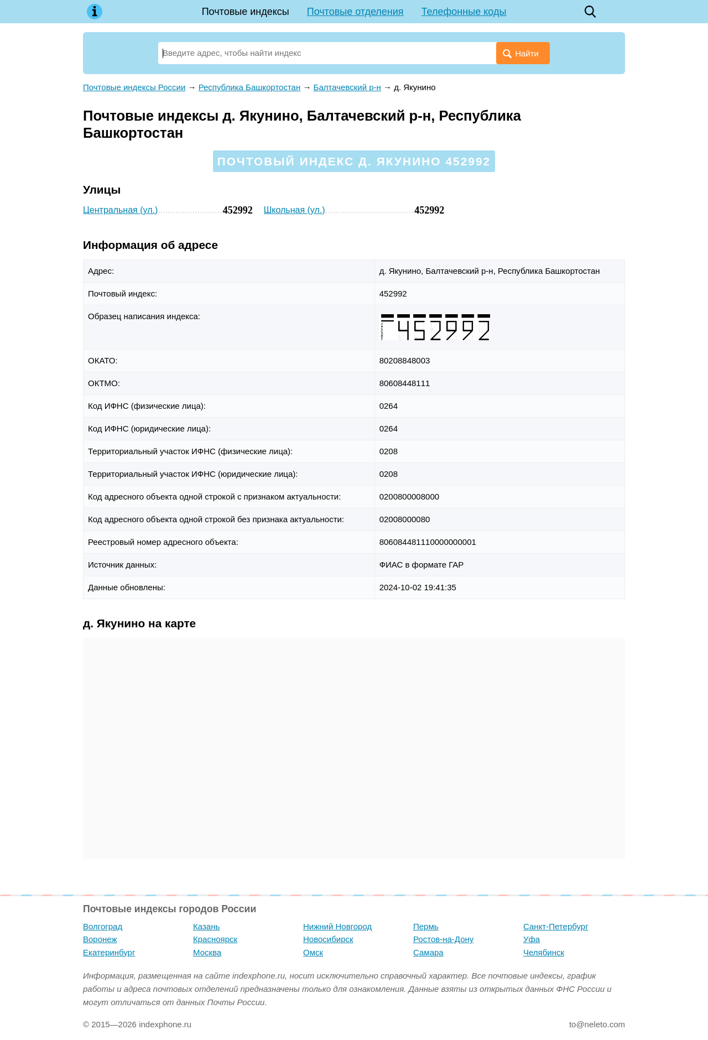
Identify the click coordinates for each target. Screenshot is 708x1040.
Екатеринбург (109, 952)
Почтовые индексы (245, 11)
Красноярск (215, 939)
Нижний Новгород (337, 926)
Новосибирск (328, 939)
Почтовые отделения (355, 11)
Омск (313, 952)
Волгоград (102, 926)
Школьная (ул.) (294, 210)
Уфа (531, 939)
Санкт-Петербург (556, 926)
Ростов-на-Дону (443, 939)
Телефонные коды (464, 11)
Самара (428, 952)
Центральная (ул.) (120, 210)
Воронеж (100, 939)
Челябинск (543, 952)
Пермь (426, 926)
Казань (206, 926)
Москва (207, 952)
